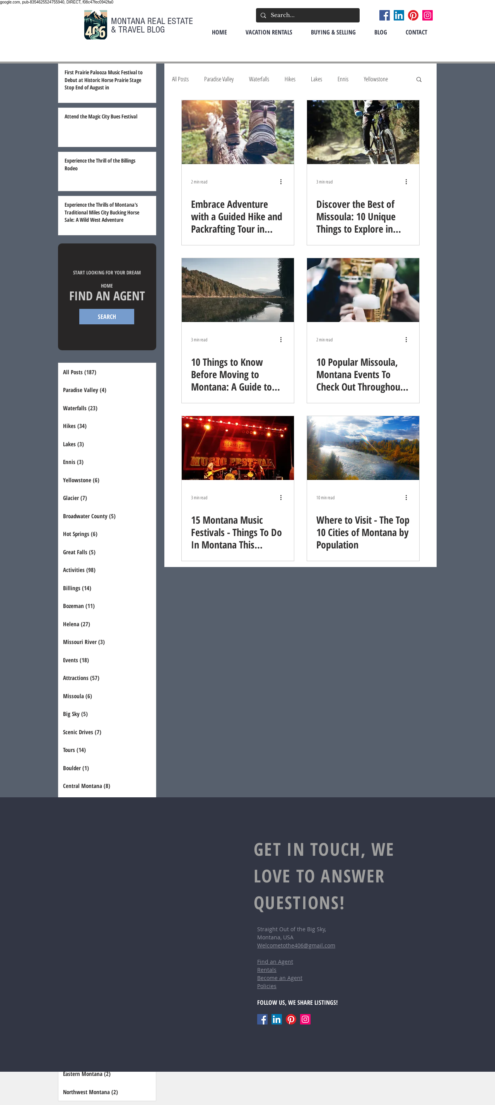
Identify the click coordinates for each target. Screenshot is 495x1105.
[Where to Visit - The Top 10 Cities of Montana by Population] (363, 448)
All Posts (180, 79)
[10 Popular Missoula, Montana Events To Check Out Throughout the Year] (363, 290)
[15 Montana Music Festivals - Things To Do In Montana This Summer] (238, 448)
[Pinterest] (413, 15)
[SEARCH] (106, 316)
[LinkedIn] (399, 15)
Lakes (316, 79)
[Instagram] (427, 15)
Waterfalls (259, 79)
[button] (419, 80)
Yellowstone (376, 79)
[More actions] (283, 181)
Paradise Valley (219, 79)
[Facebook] (384, 15)
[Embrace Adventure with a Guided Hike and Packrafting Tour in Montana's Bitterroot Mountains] (238, 132)
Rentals (267, 969)
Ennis (343, 79)
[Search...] (307, 15)
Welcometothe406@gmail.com (296, 945)
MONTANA (129, 21)
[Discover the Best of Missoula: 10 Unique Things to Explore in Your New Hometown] (363, 132)
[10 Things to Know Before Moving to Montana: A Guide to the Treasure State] (238, 290)
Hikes (290, 79)
